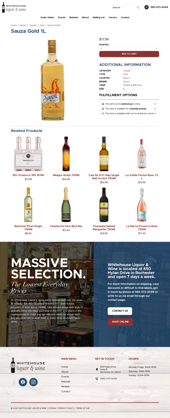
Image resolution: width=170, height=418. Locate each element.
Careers (113, 17)
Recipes (65, 386)
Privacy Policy (66, 408)
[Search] (126, 7)
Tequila (126, 71)
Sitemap (52, 408)
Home (64, 367)
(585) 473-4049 (108, 379)
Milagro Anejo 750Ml (66, 175)
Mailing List (99, 17)
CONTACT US (120, 311)
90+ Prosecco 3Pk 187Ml (28, 175)
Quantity (104, 45)
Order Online (47, 17)
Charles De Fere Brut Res (66, 226)
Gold (125, 74)
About (85, 17)
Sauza (126, 82)
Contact (125, 17)
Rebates (73, 17)
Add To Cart (129, 54)
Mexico (126, 78)
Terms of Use (83, 408)
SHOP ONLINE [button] (120, 322)
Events (61, 17)
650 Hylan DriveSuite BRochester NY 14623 (110, 369)
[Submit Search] (138, 7)
